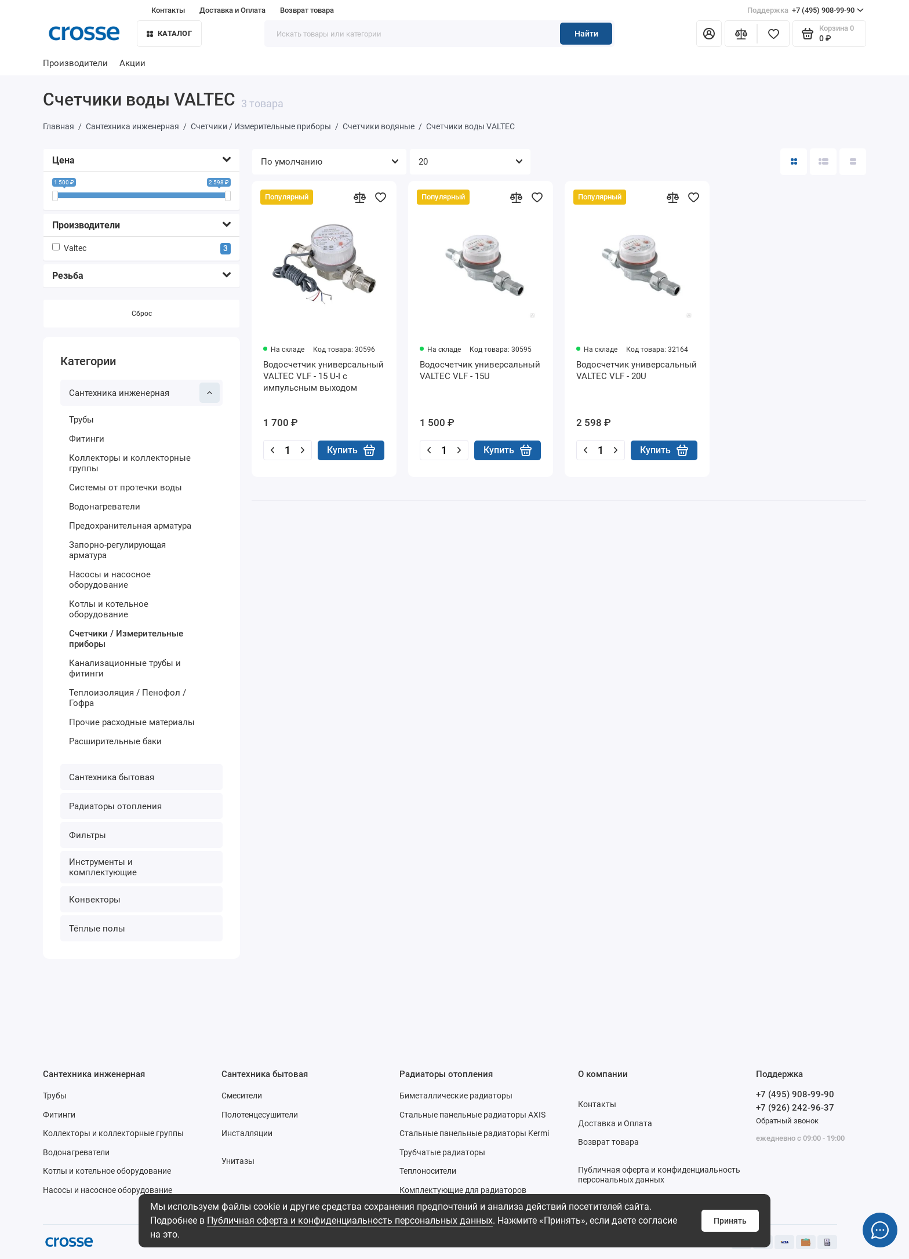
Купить (351, 450)
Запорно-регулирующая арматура (117, 550)
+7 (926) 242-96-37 (795, 1107)
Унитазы (237, 1161)
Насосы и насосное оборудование (110, 579)
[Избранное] (773, 33)
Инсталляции (246, 1133)
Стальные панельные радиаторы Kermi (474, 1133)
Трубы (81, 419)
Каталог (169, 33)
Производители (75, 63)
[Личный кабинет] (709, 33)
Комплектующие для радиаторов (462, 1190)
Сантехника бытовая (111, 777)
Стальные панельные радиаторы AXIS (472, 1114)
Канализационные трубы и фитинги (125, 668)
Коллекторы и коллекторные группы (130, 463)
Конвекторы (95, 899)
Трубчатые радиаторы (442, 1152)
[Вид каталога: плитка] (793, 161)
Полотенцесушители (259, 1114)
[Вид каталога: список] (823, 161)
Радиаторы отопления (115, 806)
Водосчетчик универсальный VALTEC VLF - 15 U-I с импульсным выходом (323, 376)
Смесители (241, 1095)
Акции (132, 63)
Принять (730, 1220)
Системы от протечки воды (125, 487)
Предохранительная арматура (130, 526)
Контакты (168, 10)
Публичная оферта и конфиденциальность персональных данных (350, 1220)
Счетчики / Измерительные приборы (126, 638)
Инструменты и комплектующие (103, 867)
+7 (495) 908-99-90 (805, 10)
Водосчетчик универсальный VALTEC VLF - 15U (480, 370)
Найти (586, 33)
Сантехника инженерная (144, 393)
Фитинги (86, 439)
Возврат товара (307, 10)
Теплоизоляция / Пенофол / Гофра (127, 697)
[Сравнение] (741, 33)
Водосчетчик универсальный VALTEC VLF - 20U (636, 370)
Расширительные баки (115, 741)
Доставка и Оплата (232, 10)
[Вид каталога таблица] (852, 161)
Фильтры (87, 835)
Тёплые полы (97, 928)
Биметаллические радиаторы (455, 1095)
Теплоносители (427, 1171)
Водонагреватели (104, 506)
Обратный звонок (787, 1120)
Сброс (142, 314)
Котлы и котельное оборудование (108, 609)
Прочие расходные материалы (132, 722)
